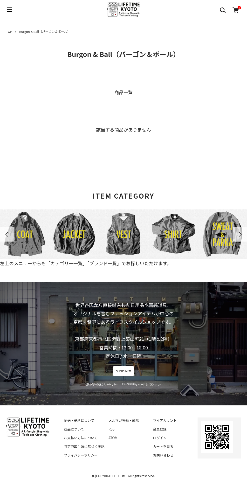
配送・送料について (79, 420)
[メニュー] (9, 9)
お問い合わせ (163, 455)
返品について (74, 429)
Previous (7, 234)
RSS (112, 429)
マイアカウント (165, 420)
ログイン (159, 437)
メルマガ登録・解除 (124, 420)
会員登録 (159, 429)
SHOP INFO (123, 371)
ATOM (113, 437)
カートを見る (163, 446)
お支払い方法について (81, 437)
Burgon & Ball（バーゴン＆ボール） (44, 31)
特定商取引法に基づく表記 (84, 446)
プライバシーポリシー (81, 455)
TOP (9, 31)
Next (240, 234)
